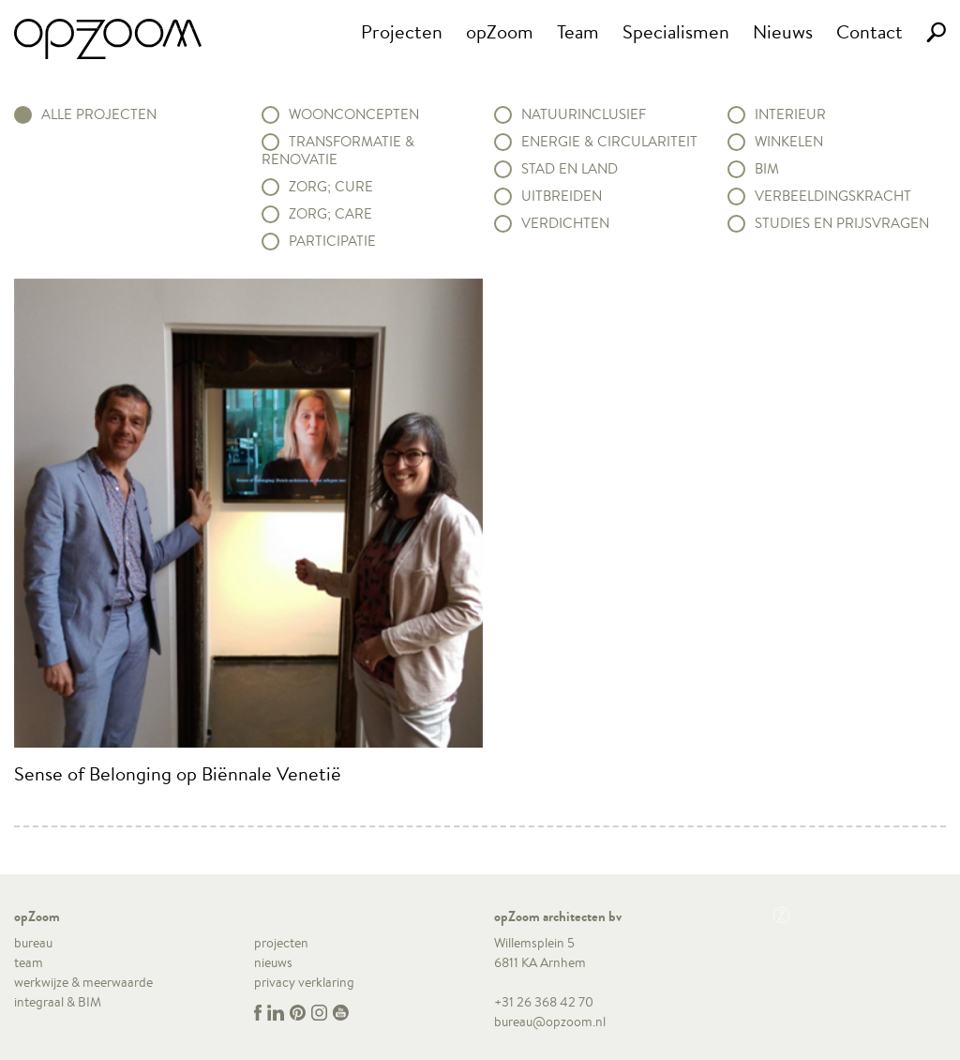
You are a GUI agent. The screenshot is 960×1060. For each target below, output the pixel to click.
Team (578, 31)
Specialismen (675, 31)
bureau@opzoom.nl (550, 1021)
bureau (33, 942)
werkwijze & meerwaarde (83, 982)
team (28, 962)
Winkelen (789, 141)
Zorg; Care (330, 213)
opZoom (499, 31)
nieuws (273, 962)
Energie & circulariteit (609, 141)
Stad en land (569, 168)
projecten (281, 942)
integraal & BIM (57, 1001)
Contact (869, 31)
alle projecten (99, 114)
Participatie (332, 241)
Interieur (790, 114)
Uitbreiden (561, 196)
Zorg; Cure (331, 186)
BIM (767, 168)
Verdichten (565, 223)
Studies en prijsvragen (842, 223)
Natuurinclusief (583, 114)
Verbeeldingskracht (833, 196)
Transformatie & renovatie (338, 150)
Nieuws (783, 31)
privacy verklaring (304, 982)
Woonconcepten (354, 114)
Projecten (401, 31)
